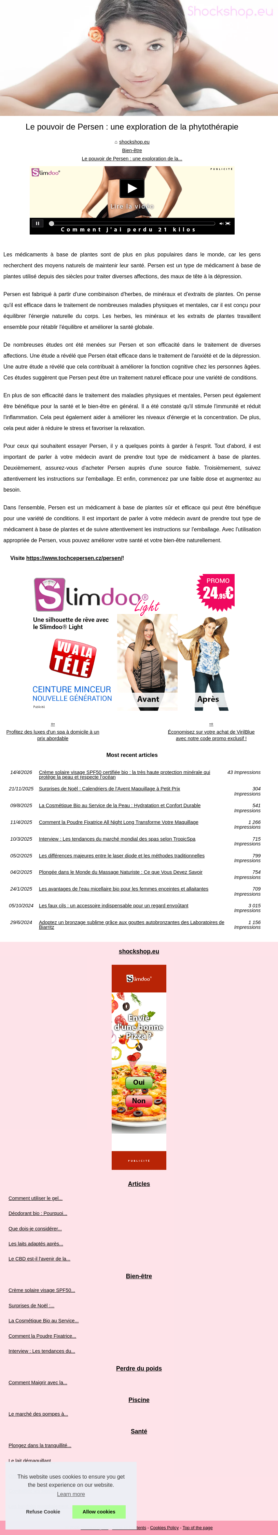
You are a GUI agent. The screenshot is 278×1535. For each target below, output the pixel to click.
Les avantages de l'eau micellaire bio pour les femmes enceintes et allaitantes (123, 889)
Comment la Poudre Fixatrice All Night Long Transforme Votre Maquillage (118, 822)
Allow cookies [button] (99, 1511)
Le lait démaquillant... (32, 1461)
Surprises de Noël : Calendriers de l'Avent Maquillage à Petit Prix (109, 788)
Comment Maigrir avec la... (38, 1382)
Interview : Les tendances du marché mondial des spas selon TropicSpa (117, 839)
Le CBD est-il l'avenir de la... (39, 1259)
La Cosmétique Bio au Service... (44, 1320)
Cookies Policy (164, 1527)
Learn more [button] (71, 1494)
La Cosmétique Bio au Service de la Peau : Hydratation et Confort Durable (120, 805)
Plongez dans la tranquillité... (40, 1445)
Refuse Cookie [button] (43, 1511)
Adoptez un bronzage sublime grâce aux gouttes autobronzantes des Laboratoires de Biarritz (131, 925)
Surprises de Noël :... (31, 1305)
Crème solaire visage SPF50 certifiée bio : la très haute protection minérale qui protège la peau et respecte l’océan (124, 775)
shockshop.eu (134, 142)
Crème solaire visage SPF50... (42, 1290)
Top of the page (198, 1527)
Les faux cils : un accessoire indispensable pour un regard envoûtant (114, 905)
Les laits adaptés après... (36, 1243)
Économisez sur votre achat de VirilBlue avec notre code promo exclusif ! (211, 735)
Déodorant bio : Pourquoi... (38, 1213)
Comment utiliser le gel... (35, 1198)
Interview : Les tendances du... (42, 1351)
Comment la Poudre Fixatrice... (42, 1336)
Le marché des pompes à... (38, 1414)
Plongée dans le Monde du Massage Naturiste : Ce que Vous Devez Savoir (121, 872)
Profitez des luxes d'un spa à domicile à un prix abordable (52, 735)
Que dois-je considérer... (35, 1228)
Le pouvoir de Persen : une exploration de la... (132, 158)
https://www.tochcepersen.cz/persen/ (74, 558)
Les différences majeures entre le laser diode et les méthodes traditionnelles (122, 855)
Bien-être (132, 150)
